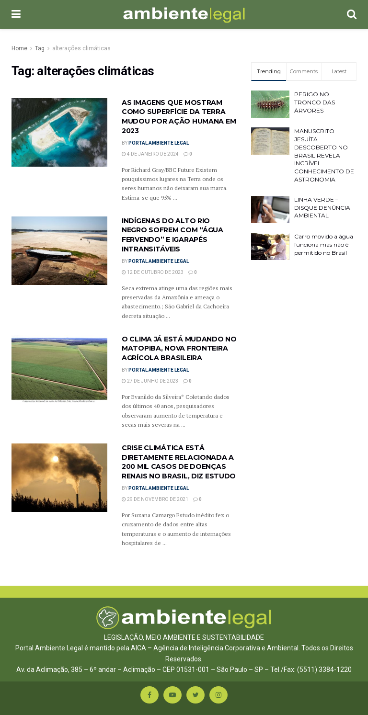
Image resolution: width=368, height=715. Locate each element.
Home (19, 48)
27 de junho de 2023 (150, 381)
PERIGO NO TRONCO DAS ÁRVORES (314, 102)
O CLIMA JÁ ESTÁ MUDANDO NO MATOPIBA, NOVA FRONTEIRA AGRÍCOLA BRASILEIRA (179, 348)
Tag (40, 48)
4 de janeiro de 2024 (150, 154)
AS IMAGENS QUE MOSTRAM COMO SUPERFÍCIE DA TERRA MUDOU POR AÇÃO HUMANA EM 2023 (179, 116)
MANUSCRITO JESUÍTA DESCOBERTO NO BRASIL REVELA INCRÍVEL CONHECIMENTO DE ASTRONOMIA (324, 155)
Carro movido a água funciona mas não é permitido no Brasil (323, 244)
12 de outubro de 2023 (153, 272)
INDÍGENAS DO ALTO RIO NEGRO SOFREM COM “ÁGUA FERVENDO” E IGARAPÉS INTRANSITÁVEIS (172, 234)
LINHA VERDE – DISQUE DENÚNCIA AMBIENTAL (322, 207)
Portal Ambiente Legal (158, 143)
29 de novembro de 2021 (155, 499)
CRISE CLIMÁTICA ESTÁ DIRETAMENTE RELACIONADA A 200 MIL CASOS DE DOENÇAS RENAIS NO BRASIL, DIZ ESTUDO (179, 461)
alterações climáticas (81, 48)
